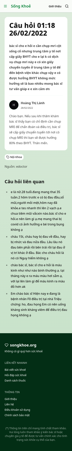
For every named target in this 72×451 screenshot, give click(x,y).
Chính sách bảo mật (17, 415)
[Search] (66, 6)
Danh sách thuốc (15, 380)
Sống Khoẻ (21, 6)
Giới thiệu (55, 6)
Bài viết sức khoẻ (15, 370)
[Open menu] (5, 6)
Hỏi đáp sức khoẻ (15, 375)
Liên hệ (9, 404)
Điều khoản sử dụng (17, 410)
